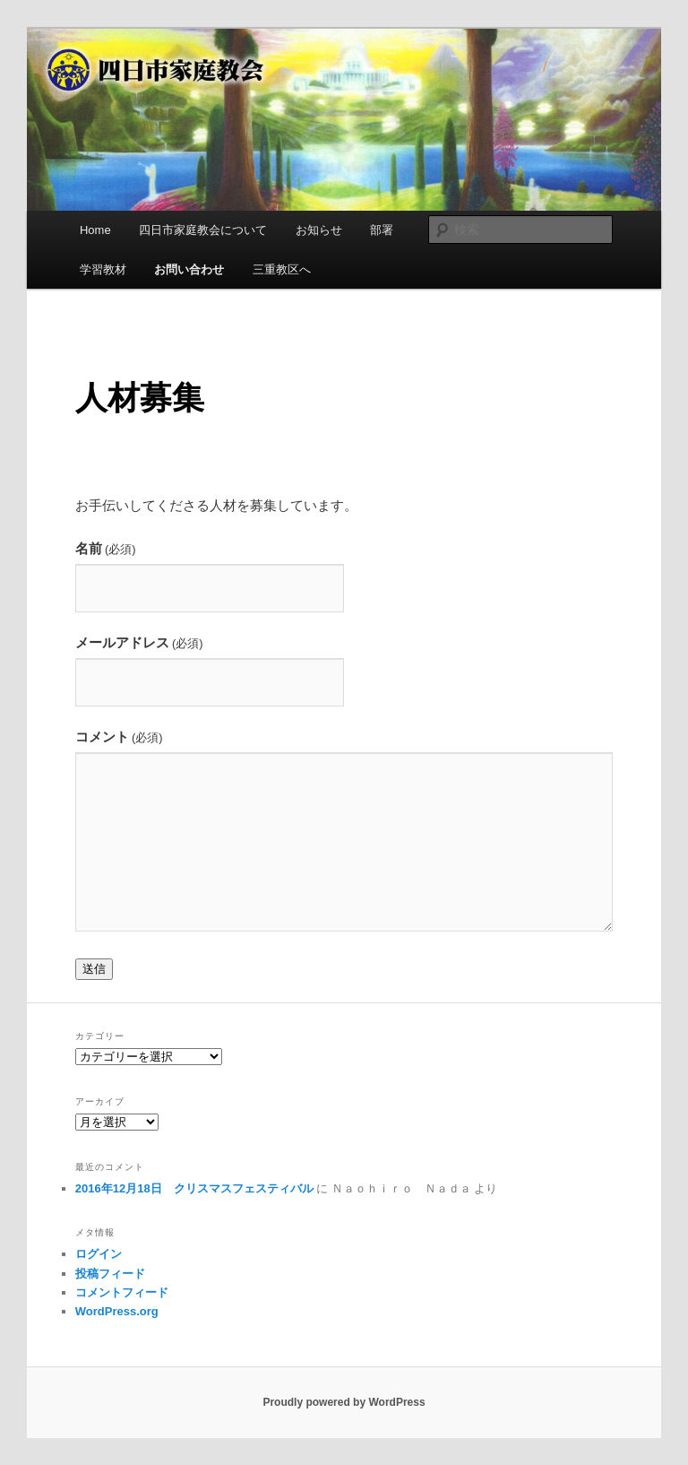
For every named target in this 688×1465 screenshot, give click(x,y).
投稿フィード (110, 1273)
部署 (381, 230)
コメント (119, 736)
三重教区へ (282, 269)
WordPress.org (117, 1311)
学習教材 (103, 269)
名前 (105, 548)
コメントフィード (121, 1292)
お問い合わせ (189, 269)
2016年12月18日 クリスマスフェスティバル (194, 1188)
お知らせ (319, 230)
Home (95, 230)
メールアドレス (139, 642)
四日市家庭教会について (203, 230)
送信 (94, 968)
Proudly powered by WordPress (343, 1402)
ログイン (98, 1254)
